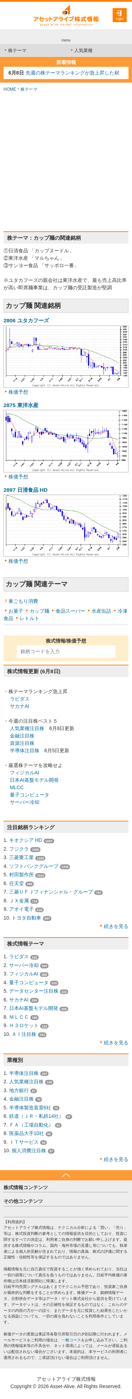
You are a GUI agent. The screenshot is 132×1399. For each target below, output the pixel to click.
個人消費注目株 (29, 1150)
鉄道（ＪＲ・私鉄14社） (36, 1116)
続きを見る (116, 926)
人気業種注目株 (27, 728)
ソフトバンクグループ (33, 866)
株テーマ (15, 50)
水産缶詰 (101, 611)
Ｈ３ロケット (24, 1025)
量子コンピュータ (29, 795)
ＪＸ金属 (19, 900)
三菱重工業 (21, 857)
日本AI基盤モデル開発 (34, 780)
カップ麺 (39, 611)
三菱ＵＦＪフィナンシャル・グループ (51, 892)
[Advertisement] (66, 162)
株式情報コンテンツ (26, 1187)
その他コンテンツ (23, 1201)
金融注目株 (22, 736)
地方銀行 (19, 1090)
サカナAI (19, 706)
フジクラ (19, 849)
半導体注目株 (24, 750)
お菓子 (15, 611)
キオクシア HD (25, 840)
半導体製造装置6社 (30, 1107)
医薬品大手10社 (26, 1133)
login (119, 19)
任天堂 (16, 883)
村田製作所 (21, 874)
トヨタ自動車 (26, 918)
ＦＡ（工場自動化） (31, 1125)
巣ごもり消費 (23, 601)
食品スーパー (70, 611)
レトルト (29, 618)
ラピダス (20, 699)
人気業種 (81, 50)
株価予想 (18, 392)
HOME (10, 89)
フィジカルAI (24, 772)
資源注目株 (22, 743)
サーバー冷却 (24, 802)
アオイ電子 (21, 909)
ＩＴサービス (24, 1142)
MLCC (17, 787)
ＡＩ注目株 (24, 1034)
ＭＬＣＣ (19, 1017)
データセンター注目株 (33, 991)
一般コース (71, 1340)
